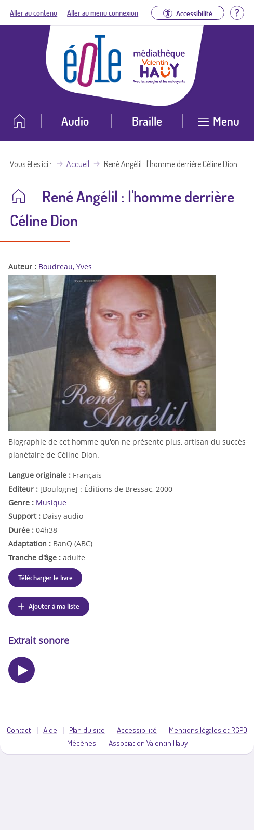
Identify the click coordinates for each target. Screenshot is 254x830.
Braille (147, 120)
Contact (19, 730)
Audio (75, 120)
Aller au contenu (33, 12)
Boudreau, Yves (65, 266)
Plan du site (87, 730)
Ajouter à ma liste (54, 606)
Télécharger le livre (45, 577)
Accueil (77, 164)
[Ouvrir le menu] (218, 125)
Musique (51, 502)
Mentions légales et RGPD (208, 730)
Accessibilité (137, 730)
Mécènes (81, 743)
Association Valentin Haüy (148, 743)
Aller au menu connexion (102, 12)
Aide (50, 730)
